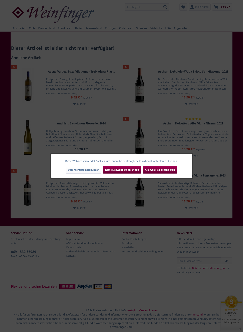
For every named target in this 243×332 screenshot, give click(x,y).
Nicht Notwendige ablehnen (122, 169)
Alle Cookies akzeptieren (160, 169)
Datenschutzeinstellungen (83, 169)
